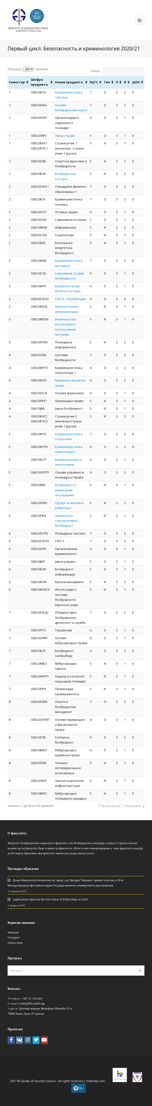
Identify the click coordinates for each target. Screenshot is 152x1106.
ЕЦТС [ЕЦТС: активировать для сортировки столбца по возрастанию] (94, 82)
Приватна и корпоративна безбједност (66, 520)
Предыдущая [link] (111, 806)
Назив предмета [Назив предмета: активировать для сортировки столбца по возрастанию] (69, 82)
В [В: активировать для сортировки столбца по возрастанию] (125, 82)
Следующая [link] (132, 806)
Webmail (13, 932)
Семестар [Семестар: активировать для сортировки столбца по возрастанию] (17, 82)
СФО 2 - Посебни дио (70, 299)
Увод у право (65, 135)
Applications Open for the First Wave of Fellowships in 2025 (50, 899)
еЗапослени (15, 942)
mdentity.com (95, 1081)
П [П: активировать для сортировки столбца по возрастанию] (117, 82)
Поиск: (117, 71)
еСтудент (13, 937)
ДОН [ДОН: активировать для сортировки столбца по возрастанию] (136, 82)
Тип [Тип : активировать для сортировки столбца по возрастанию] (107, 82)
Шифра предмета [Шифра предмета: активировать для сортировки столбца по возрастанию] (39, 82)
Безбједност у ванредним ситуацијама (65, 490)
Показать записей (28, 69)
